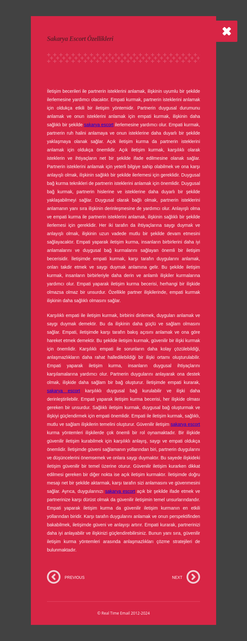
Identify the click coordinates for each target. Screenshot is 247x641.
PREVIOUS (75, 577)
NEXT (177, 577)
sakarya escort (98, 124)
